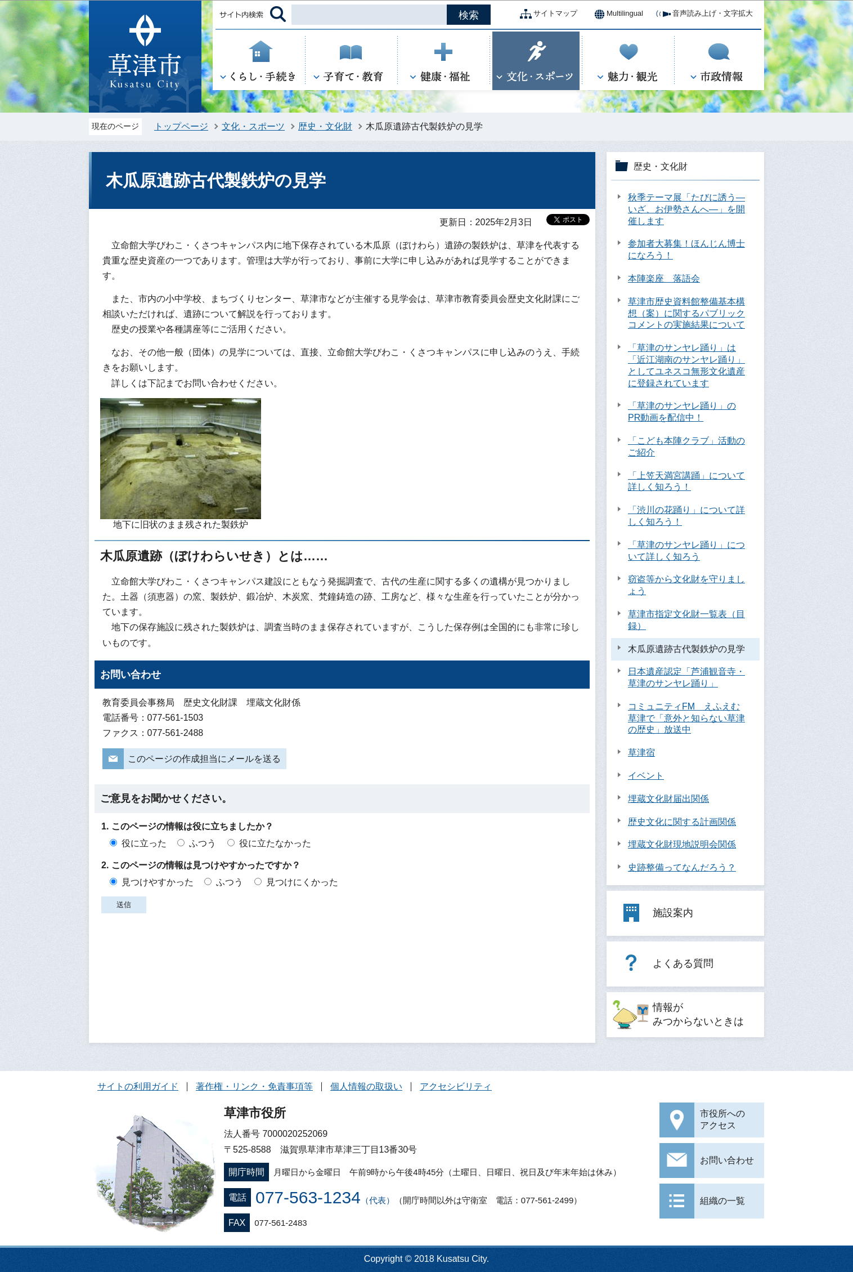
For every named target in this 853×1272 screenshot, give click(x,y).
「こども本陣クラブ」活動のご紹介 (686, 446)
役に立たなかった (275, 843)
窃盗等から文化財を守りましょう (686, 585)
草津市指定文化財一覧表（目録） (686, 620)
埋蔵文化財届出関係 (668, 799)
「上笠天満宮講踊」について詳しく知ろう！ (686, 481)
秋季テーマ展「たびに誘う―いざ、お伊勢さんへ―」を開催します (686, 209)
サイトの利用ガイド (137, 1086)
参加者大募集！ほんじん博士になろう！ (686, 249)
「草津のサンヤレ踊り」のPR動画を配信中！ (682, 411)
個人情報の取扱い (366, 1086)
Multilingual (616, 14)
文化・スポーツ (253, 126)
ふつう (202, 843)
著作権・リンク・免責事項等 (254, 1086)
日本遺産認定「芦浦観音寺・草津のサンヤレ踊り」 (686, 677)
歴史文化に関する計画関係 (682, 822)
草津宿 (641, 752)
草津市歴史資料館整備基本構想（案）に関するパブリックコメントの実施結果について (686, 313)
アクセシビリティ (456, 1086)
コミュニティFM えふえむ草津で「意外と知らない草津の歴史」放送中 (686, 718)
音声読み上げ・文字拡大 (703, 14)
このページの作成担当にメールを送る (204, 759)
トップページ (181, 126)
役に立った (144, 843)
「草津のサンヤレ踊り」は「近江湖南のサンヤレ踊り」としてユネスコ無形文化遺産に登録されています (686, 365)
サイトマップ (546, 14)
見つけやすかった (158, 882)
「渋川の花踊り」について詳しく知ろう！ (686, 515)
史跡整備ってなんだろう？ (682, 867)
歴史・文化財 (325, 126)
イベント (646, 775)
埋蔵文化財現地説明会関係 (682, 844)
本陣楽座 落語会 (664, 278)
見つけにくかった (302, 882)
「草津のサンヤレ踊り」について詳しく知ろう (686, 550)
